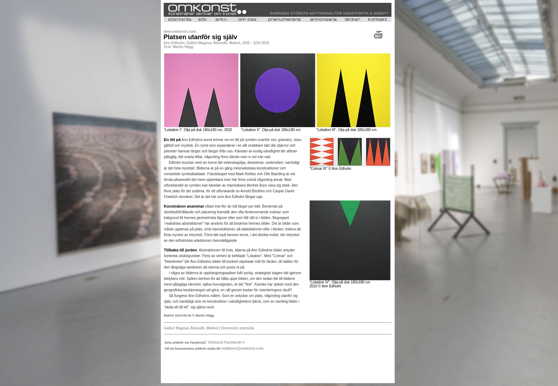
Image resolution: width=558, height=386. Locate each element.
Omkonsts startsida (237, 328)
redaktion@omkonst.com (242, 348)
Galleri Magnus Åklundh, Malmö (191, 328)
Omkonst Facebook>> (226, 342)
